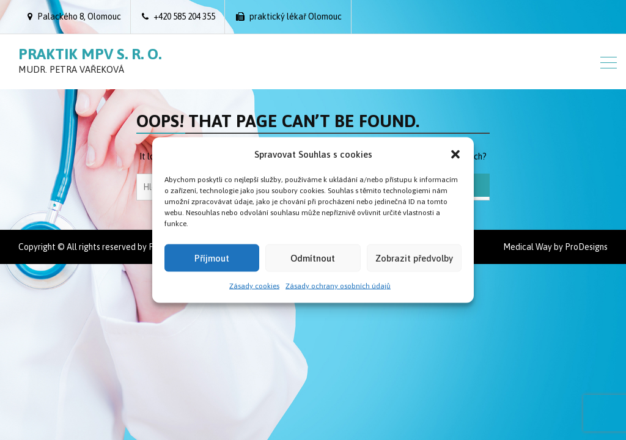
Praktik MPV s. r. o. (89, 53)
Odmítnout (312, 257)
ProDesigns (586, 247)
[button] (455, 154)
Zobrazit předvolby (414, 257)
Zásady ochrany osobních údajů (338, 286)
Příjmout (211, 257)
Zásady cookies (254, 286)
